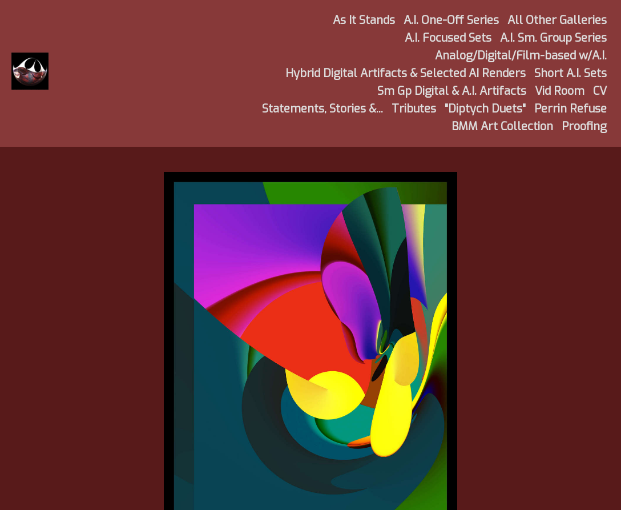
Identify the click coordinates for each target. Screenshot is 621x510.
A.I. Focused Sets (448, 38)
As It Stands (364, 20)
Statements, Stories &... (322, 109)
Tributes (414, 109)
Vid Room (559, 91)
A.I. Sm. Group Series (553, 38)
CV (600, 91)
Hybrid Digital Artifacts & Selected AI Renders (405, 73)
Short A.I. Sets (570, 73)
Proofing (584, 126)
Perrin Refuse (570, 109)
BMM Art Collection (502, 126)
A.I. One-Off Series (451, 20)
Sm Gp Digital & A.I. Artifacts (451, 91)
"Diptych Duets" (485, 109)
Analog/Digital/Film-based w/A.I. (521, 55)
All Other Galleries (557, 20)
